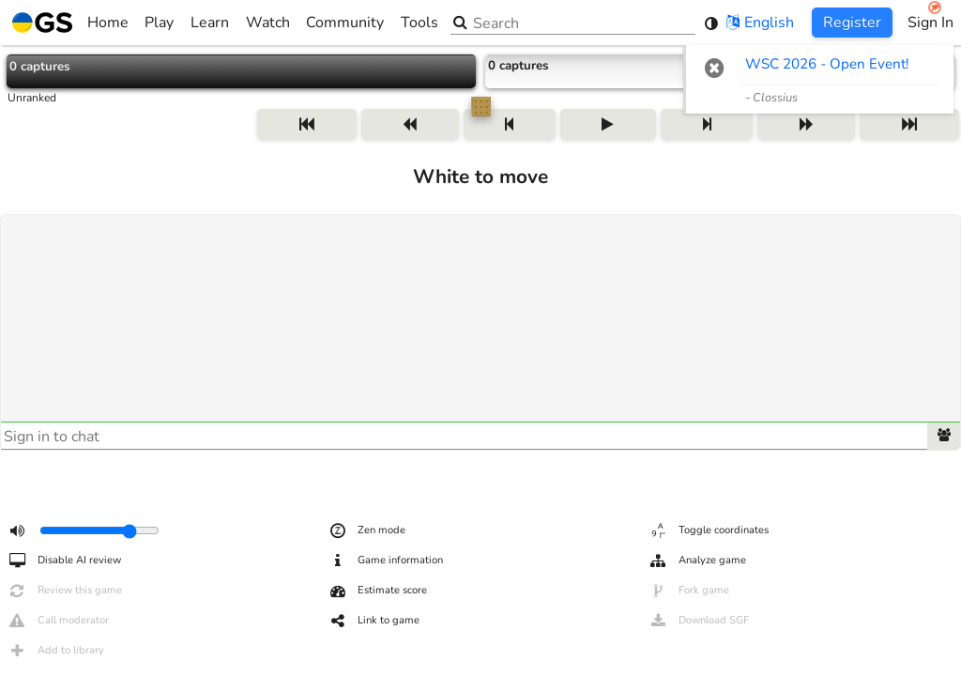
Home (70, 22)
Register (852, 22)
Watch (268, 22)
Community (345, 22)
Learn (210, 22)
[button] (714, 68)
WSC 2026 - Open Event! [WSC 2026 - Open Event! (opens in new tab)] (826, 63)
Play (159, 22)
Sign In (930, 22)
